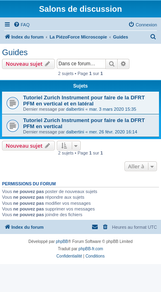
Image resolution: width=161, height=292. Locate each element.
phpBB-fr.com (91, 249)
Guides (15, 52)
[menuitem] (21, 25)
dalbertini (75, 109)
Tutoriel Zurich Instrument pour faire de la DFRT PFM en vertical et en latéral (84, 100)
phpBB (62, 241)
